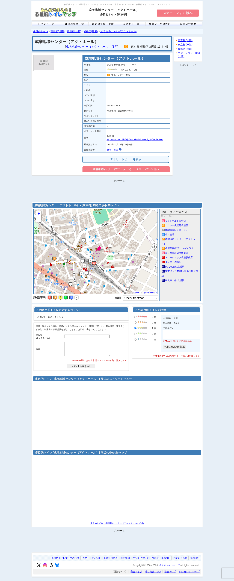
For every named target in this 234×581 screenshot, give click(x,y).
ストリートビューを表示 (125, 159)
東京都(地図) (57, 31)
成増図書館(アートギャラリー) (179, 248)
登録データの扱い (161, 560)
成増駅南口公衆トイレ (175, 230)
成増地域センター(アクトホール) (118, 31)
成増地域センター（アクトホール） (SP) (91, 46)
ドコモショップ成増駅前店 (177, 257)
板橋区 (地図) (185, 48)
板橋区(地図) (91, 31)
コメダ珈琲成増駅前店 (175, 253)
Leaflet (136, 292)
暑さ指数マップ (153, 574)
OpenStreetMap (150, 292)
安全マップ (136, 574)
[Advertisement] (188, 120)
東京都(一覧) (74, 31)
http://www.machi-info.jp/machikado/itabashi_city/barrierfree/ (135, 139)
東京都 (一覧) (185, 44)
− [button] (38, 219)
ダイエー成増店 (171, 262)
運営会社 (195, 560)
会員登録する (110, 560)
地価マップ (170, 574)
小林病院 (168, 234)
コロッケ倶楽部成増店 (175, 225)
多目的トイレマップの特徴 (65, 560)
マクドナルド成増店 (174, 220)
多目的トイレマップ (169, 568)
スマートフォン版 (91, 560)
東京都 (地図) (185, 40)
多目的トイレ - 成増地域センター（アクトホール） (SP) (117, 526)
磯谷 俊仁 (112, 150)
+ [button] (38, 214)
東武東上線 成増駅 (173, 266)
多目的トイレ (40, 31)
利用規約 (125, 560)
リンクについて (141, 560)
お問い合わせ (180, 560)
